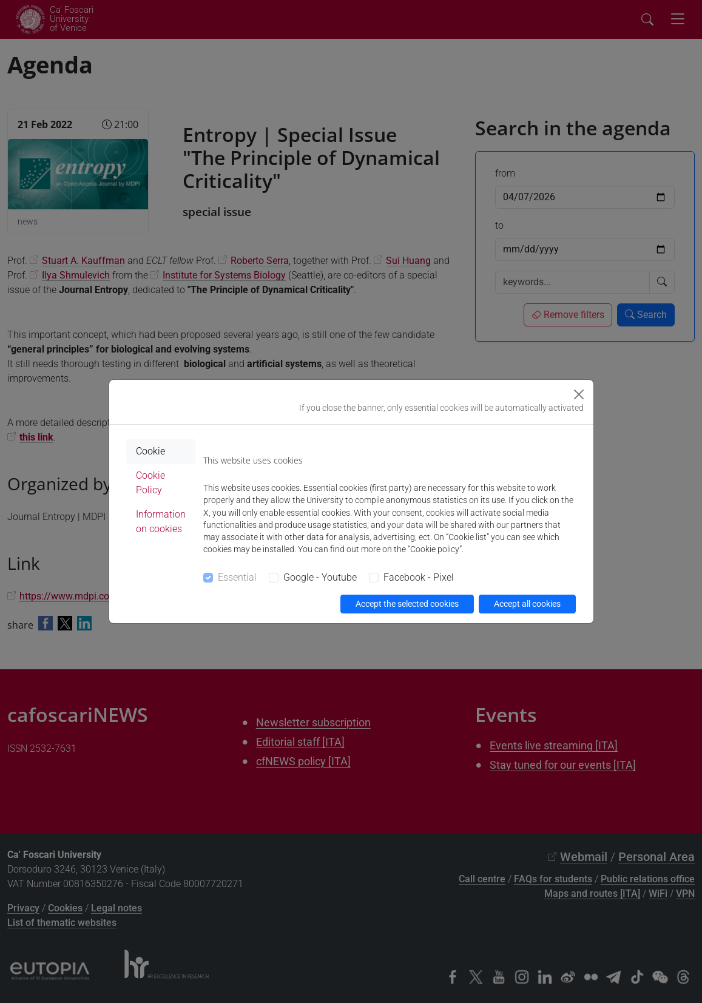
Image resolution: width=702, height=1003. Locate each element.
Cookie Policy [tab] (150, 483)
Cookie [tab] (150, 451)
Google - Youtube (320, 577)
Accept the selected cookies (407, 604)
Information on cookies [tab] (161, 521)
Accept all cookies (527, 604)
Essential (237, 577)
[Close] (579, 394)
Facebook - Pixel (418, 577)
